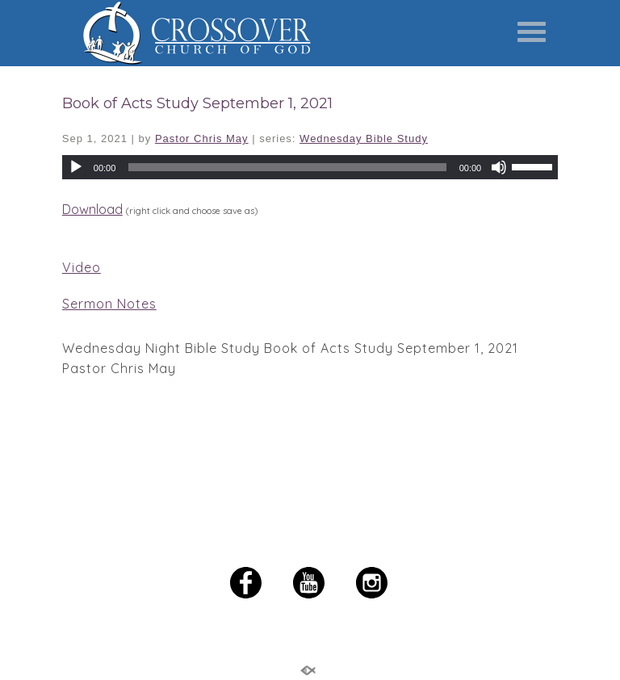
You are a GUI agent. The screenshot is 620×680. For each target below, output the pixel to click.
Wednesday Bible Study (364, 138)
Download (92, 209)
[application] (310, 167)
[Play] (76, 167)
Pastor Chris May (202, 138)
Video (81, 267)
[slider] (534, 165)
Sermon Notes (109, 304)
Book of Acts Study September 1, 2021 (197, 103)
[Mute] (499, 167)
